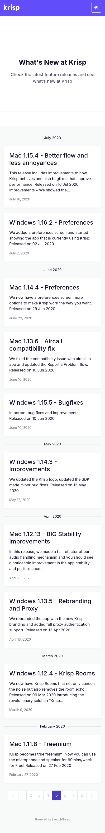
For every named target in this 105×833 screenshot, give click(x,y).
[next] (91, 795)
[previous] (13, 795)
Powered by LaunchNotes (52, 819)
